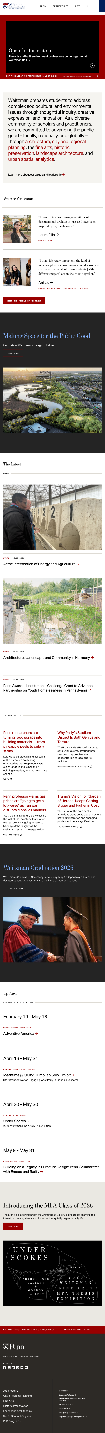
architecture (37, 141)
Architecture (10, 1390)
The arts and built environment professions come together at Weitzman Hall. (48, 58)
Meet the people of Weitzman (24, 301)
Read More (13, 353)
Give (77, 7)
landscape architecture (59, 153)
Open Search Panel (89, 7)
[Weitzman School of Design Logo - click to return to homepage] (15, 7)
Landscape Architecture (17, 1411)
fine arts (43, 147)
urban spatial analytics (31, 159)
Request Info (60, 7)
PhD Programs (12, 1421)
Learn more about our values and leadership (35, 174)
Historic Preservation (15, 1405)
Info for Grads (16, 889)
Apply (43, 7)
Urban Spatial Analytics (17, 1416)
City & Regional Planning (17, 1395)
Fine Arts (8, 1400)
